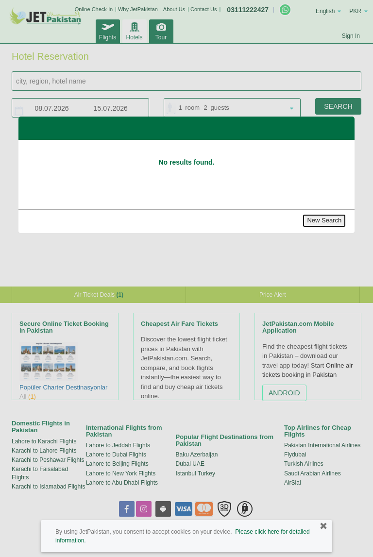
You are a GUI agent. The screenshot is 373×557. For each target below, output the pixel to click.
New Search (324, 220)
